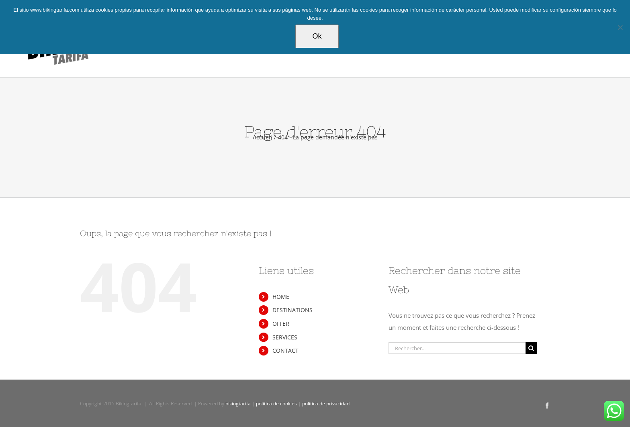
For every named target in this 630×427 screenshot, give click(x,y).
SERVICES (284, 337)
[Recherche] (531, 348)
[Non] (620, 27)
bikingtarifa (238, 403)
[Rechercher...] (457, 348)
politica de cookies (276, 403)
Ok (316, 36)
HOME (280, 296)
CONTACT (285, 350)
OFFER (280, 323)
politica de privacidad (326, 403)
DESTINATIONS (292, 310)
